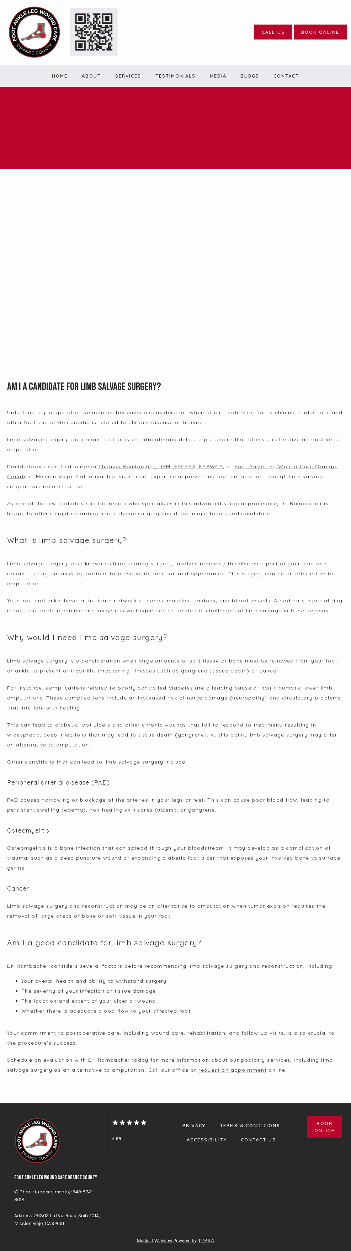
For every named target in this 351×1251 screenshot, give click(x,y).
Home (60, 76)
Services (128, 76)
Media (218, 76)
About (91, 76)
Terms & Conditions (250, 1125)
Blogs (249, 76)
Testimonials (175, 76)
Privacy (194, 1125)
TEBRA (206, 1241)
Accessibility (207, 1139)
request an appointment (232, 1070)
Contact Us (258, 1139)
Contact (286, 76)
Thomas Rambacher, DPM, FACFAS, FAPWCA (160, 466)
